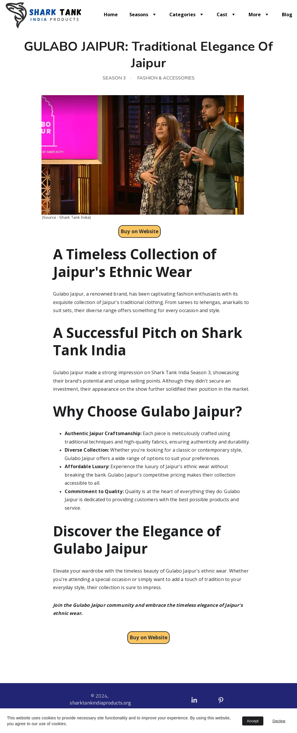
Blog (287, 14)
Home (111, 14)
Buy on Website (149, 637)
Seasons (138, 14)
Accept (253, 721)
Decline (279, 721)
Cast (222, 14)
